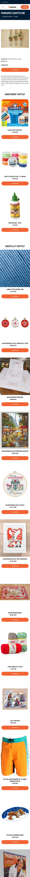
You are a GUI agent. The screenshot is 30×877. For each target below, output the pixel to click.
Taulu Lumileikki (15, 720)
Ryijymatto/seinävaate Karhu (15, 835)
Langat (16, 16)
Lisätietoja (15, 70)
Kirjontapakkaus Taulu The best (15, 505)
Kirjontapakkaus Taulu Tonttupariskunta (15, 559)
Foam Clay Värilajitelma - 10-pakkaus (15, 176)
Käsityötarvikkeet (8, 16)
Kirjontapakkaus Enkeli (15, 613)
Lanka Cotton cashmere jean (15, 289)
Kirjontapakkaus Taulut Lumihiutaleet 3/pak (15, 343)
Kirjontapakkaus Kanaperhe (15, 397)
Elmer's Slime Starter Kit (15, 130)
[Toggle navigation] (3, 7)
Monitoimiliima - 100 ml (15, 223)
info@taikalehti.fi (5, 2)
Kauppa (25, 7)
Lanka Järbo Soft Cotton (15, 667)
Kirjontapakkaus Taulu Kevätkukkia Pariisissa (15, 451)
